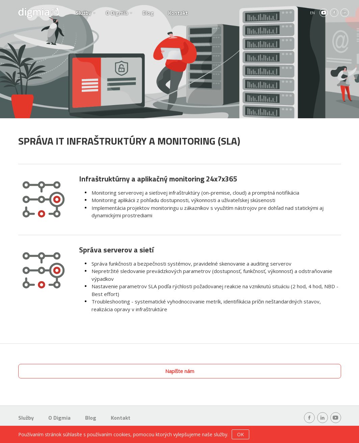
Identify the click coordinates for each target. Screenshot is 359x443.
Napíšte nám (179, 371)
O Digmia (117, 13)
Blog (148, 13)
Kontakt (178, 13)
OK (240, 434)
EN (312, 12)
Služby (83, 13)
